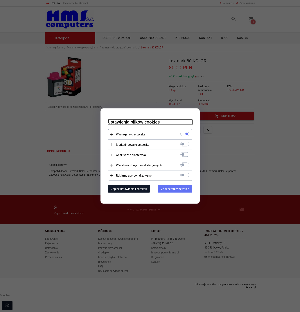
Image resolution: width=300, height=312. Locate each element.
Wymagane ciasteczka (130, 134)
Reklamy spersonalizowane (134, 175)
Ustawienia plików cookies (134, 122)
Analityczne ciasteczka (131, 155)
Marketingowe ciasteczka (132, 144)
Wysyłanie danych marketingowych (139, 165)
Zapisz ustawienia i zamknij (129, 189)
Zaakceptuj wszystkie (175, 189)
